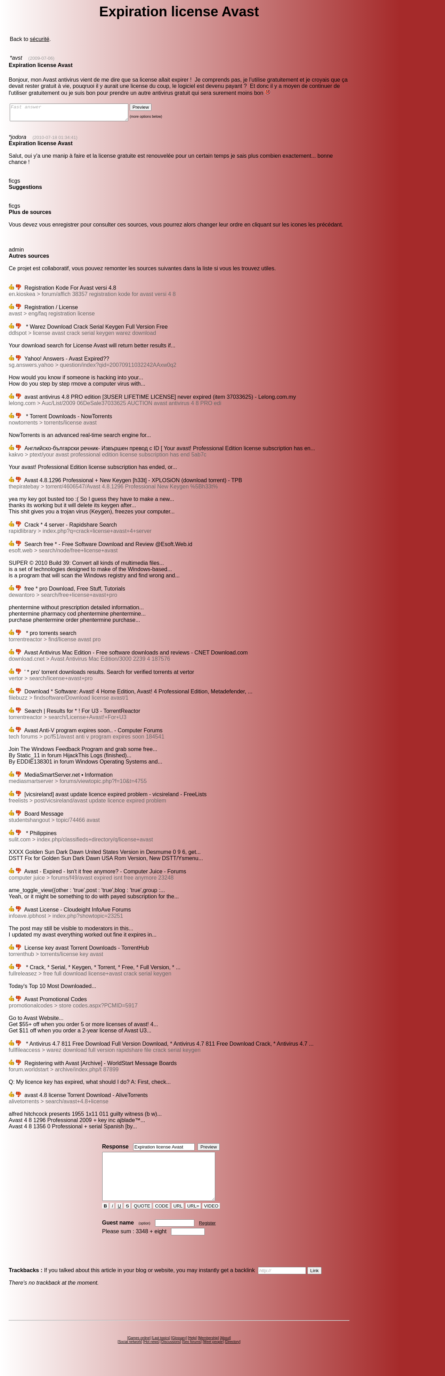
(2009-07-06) (41, 58)
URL (178, 1218)
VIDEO (211, 1218)
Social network (130, 1354)
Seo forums (192, 1354)
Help (192, 1350)
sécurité (39, 39)
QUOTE (142, 1218)
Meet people (213, 1354)
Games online (139, 1350)
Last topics (161, 1350)
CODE (162, 1218)
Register (207, 1235)
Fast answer (76, 114)
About (225, 1350)
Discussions (170, 1354)
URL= (193, 1218)
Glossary (179, 1350)
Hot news (151, 1354)
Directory (233, 1354)
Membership (208, 1350)
